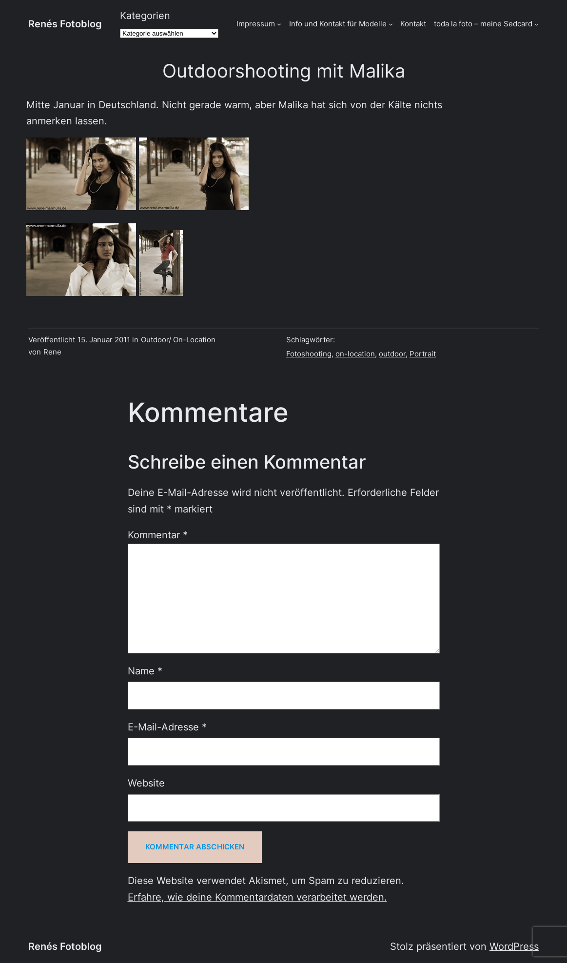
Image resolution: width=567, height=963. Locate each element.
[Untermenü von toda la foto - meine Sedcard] (536, 24)
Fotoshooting (309, 354)
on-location (355, 354)
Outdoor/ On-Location (178, 339)
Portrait (423, 354)
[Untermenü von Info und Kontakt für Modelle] (391, 24)
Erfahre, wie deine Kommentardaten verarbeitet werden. (257, 897)
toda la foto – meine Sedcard (483, 24)
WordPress (514, 946)
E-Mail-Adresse (167, 727)
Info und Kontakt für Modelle (338, 24)
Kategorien (145, 15)
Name (145, 671)
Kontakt (413, 24)
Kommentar (158, 535)
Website (146, 783)
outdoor (392, 354)
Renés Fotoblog (65, 24)
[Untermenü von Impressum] (279, 24)
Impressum (255, 24)
